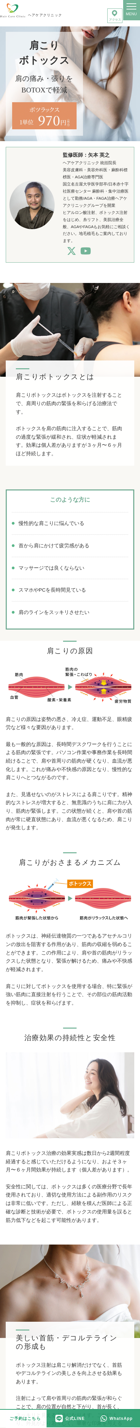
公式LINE (70, 1418)
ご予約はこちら (24, 1418)
